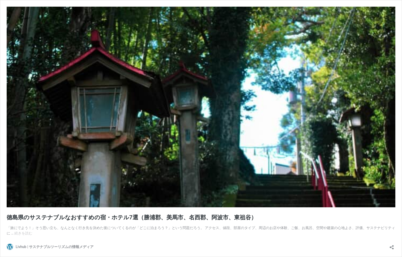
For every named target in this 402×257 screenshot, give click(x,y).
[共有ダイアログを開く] (391, 246)
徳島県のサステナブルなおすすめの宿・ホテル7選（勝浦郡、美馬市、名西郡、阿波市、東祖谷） (132, 217)
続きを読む (23, 233)
